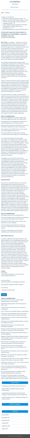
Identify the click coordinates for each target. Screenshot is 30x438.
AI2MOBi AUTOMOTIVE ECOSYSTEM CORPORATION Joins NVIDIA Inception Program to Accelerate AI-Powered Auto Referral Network (14, 338)
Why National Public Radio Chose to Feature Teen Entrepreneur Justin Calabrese (13, 222)
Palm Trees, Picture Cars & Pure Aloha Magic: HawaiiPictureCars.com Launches (12, 300)
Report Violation (19, 284)
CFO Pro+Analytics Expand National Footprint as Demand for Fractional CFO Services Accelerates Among (13, 226)
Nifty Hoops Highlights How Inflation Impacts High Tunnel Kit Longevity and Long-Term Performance (13, 118)
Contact (7, 12)
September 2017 (6, 426)
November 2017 (6, 420)
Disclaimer (11, 284)
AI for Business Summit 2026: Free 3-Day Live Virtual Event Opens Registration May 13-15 (14, 129)
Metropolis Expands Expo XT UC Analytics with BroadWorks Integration (12, 325)
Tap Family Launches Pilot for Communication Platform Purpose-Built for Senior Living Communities (15, 359)
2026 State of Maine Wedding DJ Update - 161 (14, 18)
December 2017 (6, 417)
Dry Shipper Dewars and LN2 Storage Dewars (12, 215)
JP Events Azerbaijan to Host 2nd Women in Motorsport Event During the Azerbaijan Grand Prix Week (15, 218)
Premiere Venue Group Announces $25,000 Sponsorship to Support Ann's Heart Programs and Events (13, 347)
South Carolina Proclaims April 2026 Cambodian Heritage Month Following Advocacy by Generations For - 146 (15, 26)
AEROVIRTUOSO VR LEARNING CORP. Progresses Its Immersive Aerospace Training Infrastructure (13, 342)
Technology (15, 282)
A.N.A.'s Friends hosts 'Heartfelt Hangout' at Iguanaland (14, 311)
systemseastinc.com (7, 240)
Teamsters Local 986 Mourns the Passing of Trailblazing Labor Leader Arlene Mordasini (12, 231)
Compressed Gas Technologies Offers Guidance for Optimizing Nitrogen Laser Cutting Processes (14, 122)
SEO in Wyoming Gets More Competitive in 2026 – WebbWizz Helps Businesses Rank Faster (13, 372)
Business (9, 282)
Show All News (4, 284)
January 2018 (5, 415)
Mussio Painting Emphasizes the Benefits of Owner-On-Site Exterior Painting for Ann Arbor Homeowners (15, 126)
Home (2, 12)
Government (21, 282)
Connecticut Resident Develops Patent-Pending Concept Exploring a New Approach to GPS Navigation (14, 133)
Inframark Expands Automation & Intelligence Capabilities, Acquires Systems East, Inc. (14, 34)
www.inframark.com (14, 183)
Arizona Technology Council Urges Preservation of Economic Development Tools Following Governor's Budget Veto (14, 367)
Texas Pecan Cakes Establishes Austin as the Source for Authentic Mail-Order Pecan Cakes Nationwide (14, 314)
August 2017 (5, 428)
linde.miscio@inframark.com (8, 275)
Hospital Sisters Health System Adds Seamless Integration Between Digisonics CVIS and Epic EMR (14, 393)
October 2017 (5, 423)
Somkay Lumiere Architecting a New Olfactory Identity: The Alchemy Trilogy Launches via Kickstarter (14, 329)
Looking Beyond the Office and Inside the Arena (14, 386)
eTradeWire (15, 1)
